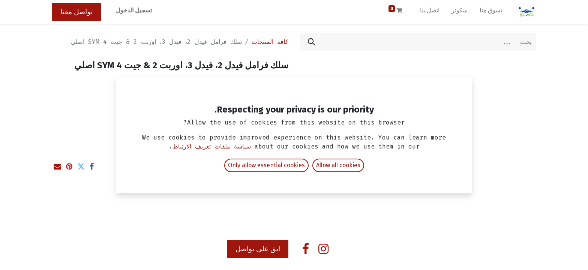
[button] (170, 107)
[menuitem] (491, 12)
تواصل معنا (76, 12)
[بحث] (311, 42)
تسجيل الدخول (134, 10)
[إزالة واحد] (278, 106)
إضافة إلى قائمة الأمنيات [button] (247, 128)
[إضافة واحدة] (237, 106)
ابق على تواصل (258, 248)
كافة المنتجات (270, 42)
